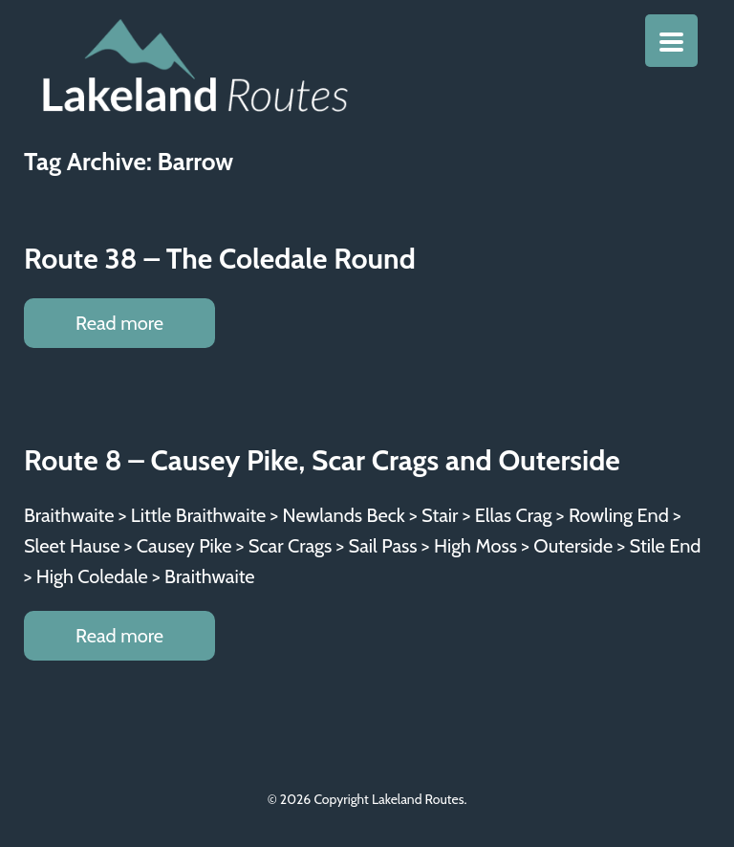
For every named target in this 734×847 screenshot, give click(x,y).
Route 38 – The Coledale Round (220, 258)
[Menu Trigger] (671, 40)
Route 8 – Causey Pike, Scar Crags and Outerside (322, 460)
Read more (119, 323)
